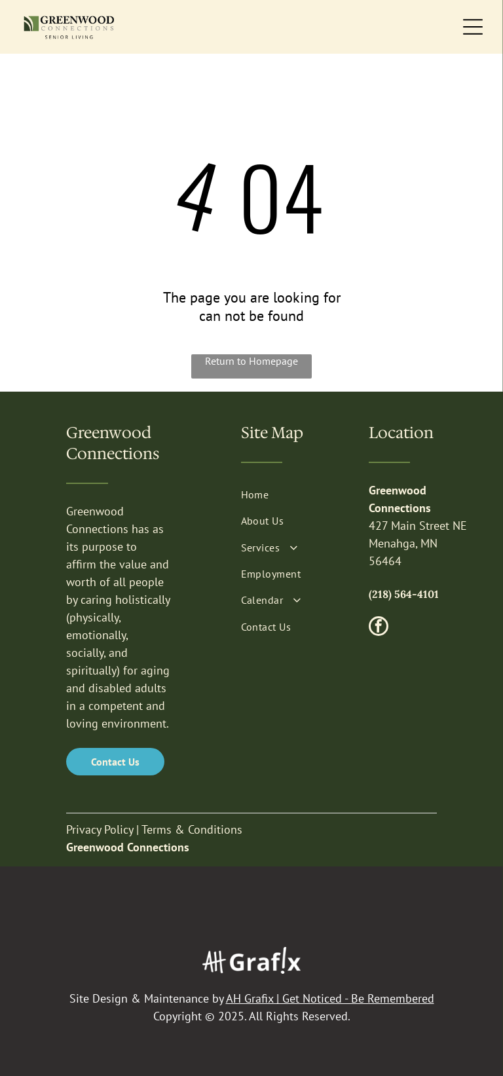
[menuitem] (293, 494)
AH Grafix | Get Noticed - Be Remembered (330, 998)
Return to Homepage (251, 360)
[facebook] (378, 627)
